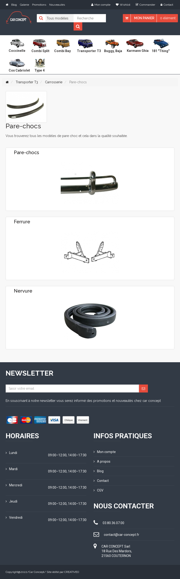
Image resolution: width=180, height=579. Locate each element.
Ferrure (22, 222)
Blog (14, 4)
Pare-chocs (26, 152)
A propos (102, 461)
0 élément (168, 18)
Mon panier (144, 18)
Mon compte (100, 4)
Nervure (23, 291)
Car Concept (36, 572)
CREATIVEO (71, 572)
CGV (98, 490)
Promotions (39, 4)
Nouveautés (57, 4)
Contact (167, 4)
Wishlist (123, 4)
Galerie (24, 4)
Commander (145, 4)
